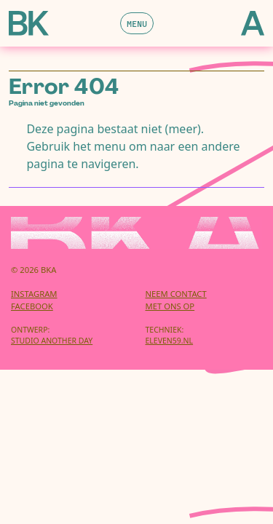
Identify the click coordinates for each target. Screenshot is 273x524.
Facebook (32, 306)
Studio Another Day (51, 341)
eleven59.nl (170, 341)
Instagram (34, 293)
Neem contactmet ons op (176, 299)
